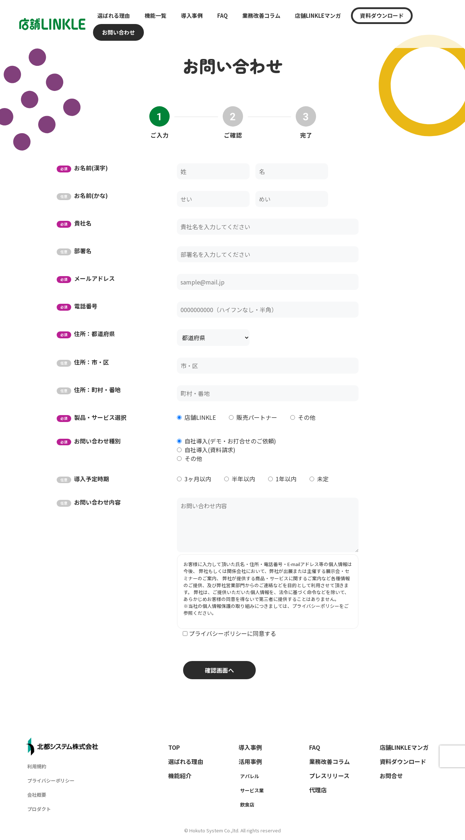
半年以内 (243, 478)
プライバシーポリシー (315, 605)
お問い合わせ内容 (89, 502)
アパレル (249, 776)
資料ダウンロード (382, 15)
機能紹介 (179, 775)
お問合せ (391, 775)
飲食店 (247, 804)
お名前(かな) (82, 195)
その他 (306, 417)
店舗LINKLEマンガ (318, 15)
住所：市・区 (83, 362)
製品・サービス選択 (91, 417)
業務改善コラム (261, 15)
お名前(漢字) (82, 167)
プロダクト (39, 808)
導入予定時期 (83, 478)
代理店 (318, 789)
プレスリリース (329, 775)
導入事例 (192, 15)
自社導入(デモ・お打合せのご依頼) (230, 441)
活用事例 (250, 761)
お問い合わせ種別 (89, 441)
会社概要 (36, 794)
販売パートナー (256, 417)
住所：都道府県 (86, 333)
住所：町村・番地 (89, 389)
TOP (174, 747)
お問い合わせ (118, 32)
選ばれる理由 (113, 15)
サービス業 (252, 790)
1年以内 (286, 478)
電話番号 (77, 306)
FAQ (222, 15)
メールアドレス (86, 278)
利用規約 (36, 766)
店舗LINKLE (200, 417)
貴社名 (74, 223)
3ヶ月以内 (198, 478)
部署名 (74, 250)
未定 (323, 478)
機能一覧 (155, 15)
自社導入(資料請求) (210, 449)
